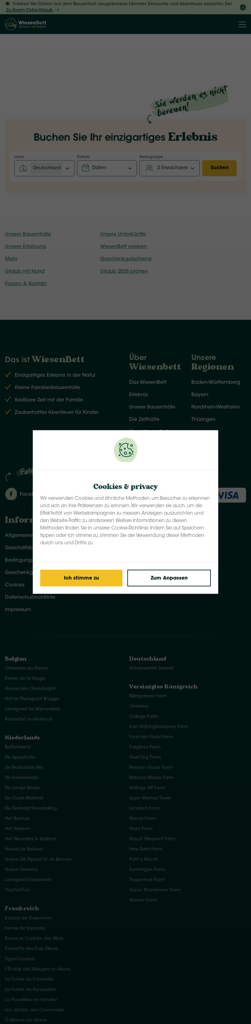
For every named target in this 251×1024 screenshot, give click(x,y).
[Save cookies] (81, 578)
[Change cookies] (169, 578)
